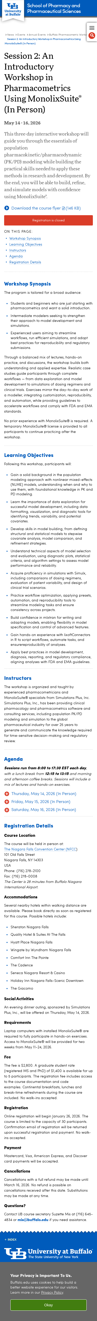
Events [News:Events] (21, 35)
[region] (48, 1291)
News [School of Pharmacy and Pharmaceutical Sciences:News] (10, 35)
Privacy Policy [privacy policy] (52, 1293)
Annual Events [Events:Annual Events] (37, 35)
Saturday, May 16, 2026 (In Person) (43, 810)
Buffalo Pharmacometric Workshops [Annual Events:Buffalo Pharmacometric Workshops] (70, 35)
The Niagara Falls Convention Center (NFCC (40, 849)
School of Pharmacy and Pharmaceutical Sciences (54, 8)
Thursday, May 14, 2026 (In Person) (43, 794)
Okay (48, 1305)
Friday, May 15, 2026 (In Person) (40, 802)
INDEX (12, 1239)
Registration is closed (48, 220)
